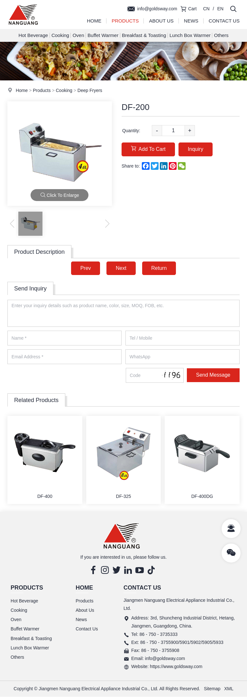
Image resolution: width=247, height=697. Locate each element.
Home (94, 20)
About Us (161, 20)
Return (159, 268)
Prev (85, 268)
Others (221, 35)
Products (125, 20)
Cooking (60, 35)
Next (121, 268)
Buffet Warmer (102, 35)
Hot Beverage (33, 35)
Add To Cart (148, 149)
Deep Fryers (90, 90)
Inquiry (196, 149)
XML (228, 688)
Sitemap (212, 688)
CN (206, 8)
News (191, 20)
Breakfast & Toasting (144, 35)
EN (220, 8)
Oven (78, 35)
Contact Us (224, 20)
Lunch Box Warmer (190, 35)
